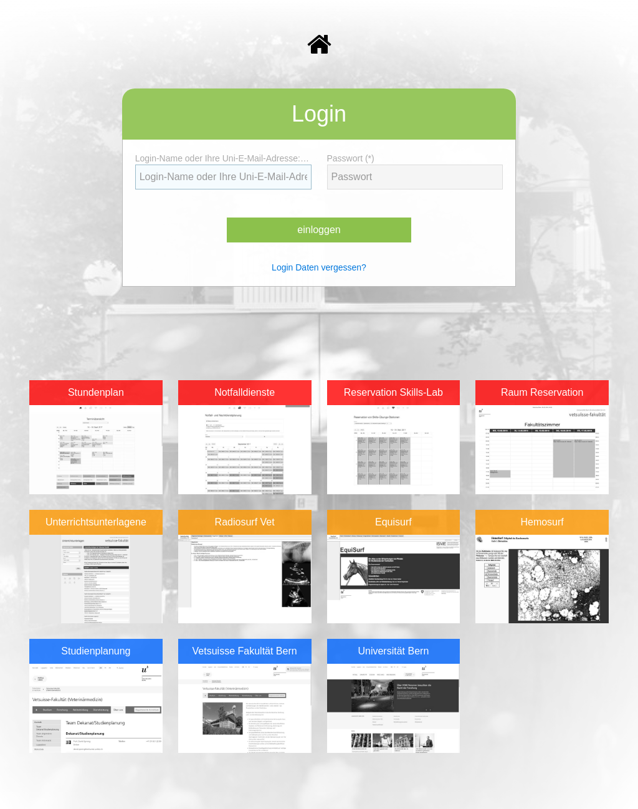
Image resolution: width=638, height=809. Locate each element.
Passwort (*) (353, 158)
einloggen (318, 229)
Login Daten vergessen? (319, 267)
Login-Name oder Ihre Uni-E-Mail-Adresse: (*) (223, 158)
